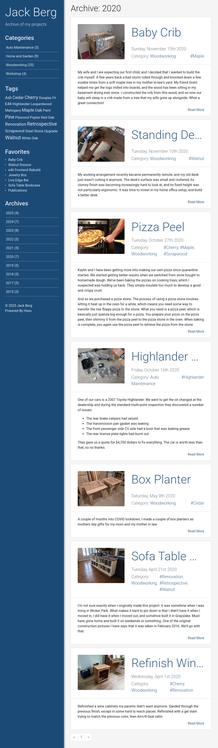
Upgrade (50, 131)
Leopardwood (41, 104)
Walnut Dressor (20, 165)
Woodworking (16, 65)
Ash (8, 97)
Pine (9, 117)
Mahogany (13, 110)
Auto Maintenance (20, 47)
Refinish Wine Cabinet (167, 663)
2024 (10, 222)
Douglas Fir (47, 98)
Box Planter (161, 479)
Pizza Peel (158, 227)
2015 (10, 292)
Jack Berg (31, 12)
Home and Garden (19, 56)
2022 (10, 239)
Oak (38, 110)
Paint (47, 110)
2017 (10, 283)
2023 (10, 230)
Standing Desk (167, 135)
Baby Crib (15, 160)
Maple (28, 110)
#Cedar (197, 503)
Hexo (28, 311)
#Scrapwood (175, 253)
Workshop (13, 74)
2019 (10, 265)
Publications (17, 190)
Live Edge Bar (18, 180)
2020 (10, 257)
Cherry (31, 97)
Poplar (35, 117)
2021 (10, 248)
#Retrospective (173, 583)
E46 (8, 104)
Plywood (22, 117)
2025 (10, 213)
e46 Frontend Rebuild (24, 170)
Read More (196, 110)
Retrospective (42, 124)
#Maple (197, 56)
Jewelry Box (17, 175)
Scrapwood (14, 131)
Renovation (15, 124)
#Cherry (171, 247)
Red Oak (47, 117)
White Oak (30, 138)
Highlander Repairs (167, 356)
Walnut (13, 138)
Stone (38, 131)
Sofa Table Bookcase (24, 185)
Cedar (18, 97)
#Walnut (196, 158)
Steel (29, 131)
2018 (10, 274)
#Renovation (171, 576)
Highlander (21, 104)
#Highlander (192, 377)
